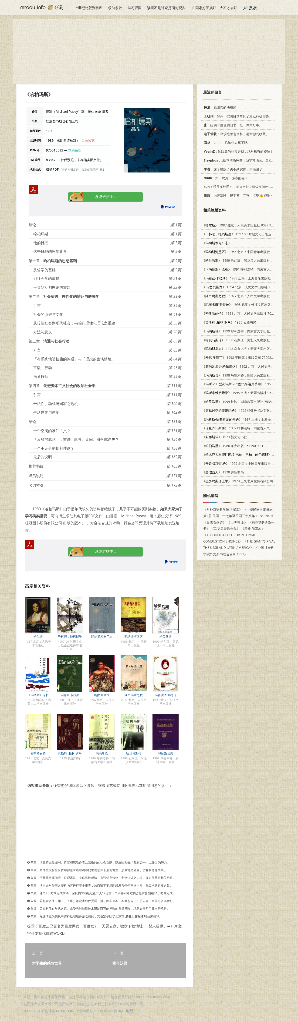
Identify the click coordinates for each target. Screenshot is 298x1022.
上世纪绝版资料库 (88, 7)
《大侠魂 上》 (237, 522)
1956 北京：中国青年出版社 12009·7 (242, 252)
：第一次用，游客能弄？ (225, 178)
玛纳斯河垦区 (134, 636)
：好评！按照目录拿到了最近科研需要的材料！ (242, 116)
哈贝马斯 (165, 636)
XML (121, 1010)
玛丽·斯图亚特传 (165, 695)
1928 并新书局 (223, 472)
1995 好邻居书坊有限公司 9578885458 (249, 410)
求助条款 (115, 7)
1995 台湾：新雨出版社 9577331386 (244, 393)
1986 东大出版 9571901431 (232, 446)
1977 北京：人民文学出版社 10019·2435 (245, 296)
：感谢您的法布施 (219, 107)
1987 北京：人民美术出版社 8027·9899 (239, 225)
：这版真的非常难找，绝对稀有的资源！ (237, 151)
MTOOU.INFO (67, 1010)
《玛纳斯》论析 (38, 695)
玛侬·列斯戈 (102, 695)
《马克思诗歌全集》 (225, 528)
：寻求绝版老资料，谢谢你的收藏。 (235, 134)
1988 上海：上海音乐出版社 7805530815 (246, 278)
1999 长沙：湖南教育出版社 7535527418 (242, 401)
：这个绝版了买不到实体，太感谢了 (232, 169)
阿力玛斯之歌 (134, 695)
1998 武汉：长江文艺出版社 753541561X (248, 304)
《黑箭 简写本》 (253, 528)
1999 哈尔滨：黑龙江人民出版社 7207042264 (245, 260)
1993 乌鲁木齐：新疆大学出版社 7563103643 (247, 348)
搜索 (253, 7)
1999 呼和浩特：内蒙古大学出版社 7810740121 (247, 331)
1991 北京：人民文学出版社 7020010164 (244, 313)
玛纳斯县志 (165, 753)
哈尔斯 (38, 636)
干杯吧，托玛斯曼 (70, 636)
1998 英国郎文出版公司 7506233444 (241, 357)
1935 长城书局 (229, 322)
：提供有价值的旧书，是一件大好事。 (232, 125)
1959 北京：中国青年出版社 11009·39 (243, 463)
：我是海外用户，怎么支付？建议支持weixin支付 (241, 186)
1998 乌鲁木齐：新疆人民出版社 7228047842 (245, 375)
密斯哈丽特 (38, 753)
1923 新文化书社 (224, 437)
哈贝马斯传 (133, 753)
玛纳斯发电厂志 (101, 636)
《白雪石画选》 (214, 522)
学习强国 (135, 7)
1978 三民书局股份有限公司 (237, 481)
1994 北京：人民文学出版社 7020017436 (244, 287)
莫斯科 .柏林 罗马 (69, 753)
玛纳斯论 (102, 753)
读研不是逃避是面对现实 (166, 7)
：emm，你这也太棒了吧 (224, 142)
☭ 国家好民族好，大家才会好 (214, 7)
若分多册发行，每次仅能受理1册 (82, 170)
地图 (129, 1010)
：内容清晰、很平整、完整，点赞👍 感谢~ (237, 195)
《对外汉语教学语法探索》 (222, 509)
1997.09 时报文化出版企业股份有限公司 (248, 234)
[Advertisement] (149, 51)
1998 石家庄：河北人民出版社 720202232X (245, 340)
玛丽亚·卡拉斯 (69, 695)
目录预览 (88, 140)
